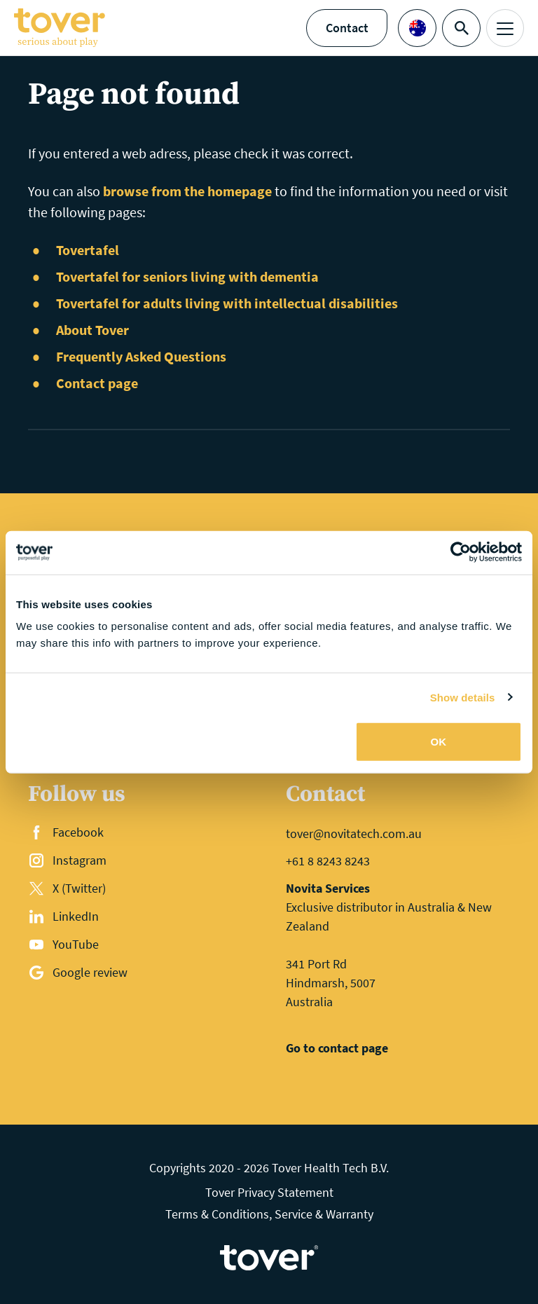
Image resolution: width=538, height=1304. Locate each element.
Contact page (97, 383)
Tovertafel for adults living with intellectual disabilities (227, 303)
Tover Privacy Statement (269, 1192)
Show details (462, 697)
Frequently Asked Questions (141, 356)
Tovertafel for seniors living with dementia (187, 276)
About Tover (92, 329)
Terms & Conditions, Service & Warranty (269, 1214)
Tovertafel (87, 250)
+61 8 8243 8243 (328, 861)
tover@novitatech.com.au (354, 833)
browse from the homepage (187, 191)
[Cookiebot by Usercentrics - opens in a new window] (460, 552)
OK (439, 742)
